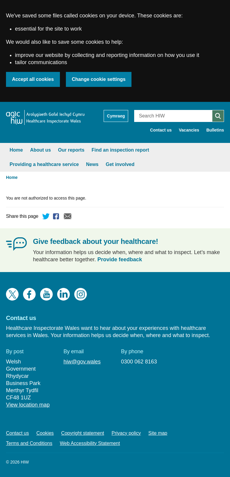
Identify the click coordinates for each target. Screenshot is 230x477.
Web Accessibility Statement (90, 443)
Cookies (45, 433)
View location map (28, 405)
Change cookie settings (99, 79)
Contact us (161, 130)
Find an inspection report (120, 150)
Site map (157, 433)
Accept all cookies (33, 79)
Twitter (46, 217)
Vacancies (189, 130)
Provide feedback (119, 259)
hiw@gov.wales (82, 362)
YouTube (46, 294)
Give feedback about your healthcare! (95, 241)
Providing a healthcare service (44, 164)
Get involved (120, 164)
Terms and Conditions (29, 443)
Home (16, 150)
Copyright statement (82, 433)
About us (40, 150)
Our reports (71, 150)
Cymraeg (116, 116)
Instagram (80, 294)
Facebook (57, 217)
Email (68, 217)
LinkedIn (63, 294)
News (92, 164)
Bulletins (215, 130)
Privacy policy (126, 433)
